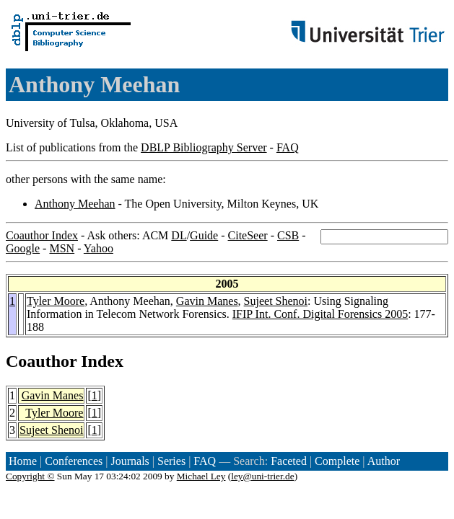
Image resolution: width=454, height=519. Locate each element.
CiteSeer (248, 235)
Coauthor (41, 361)
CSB (288, 235)
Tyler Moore (55, 301)
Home (23, 461)
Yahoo (98, 248)
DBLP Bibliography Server (204, 147)
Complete (337, 461)
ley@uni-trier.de (262, 476)
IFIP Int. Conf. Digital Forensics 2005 (320, 314)
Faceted (289, 461)
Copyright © (30, 476)
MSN (61, 248)
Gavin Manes (207, 301)
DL (178, 235)
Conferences (73, 461)
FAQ (287, 147)
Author (383, 461)
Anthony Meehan (75, 204)
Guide (204, 235)
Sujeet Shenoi (275, 301)
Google (23, 248)
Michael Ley (201, 476)
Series (171, 461)
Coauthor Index (42, 235)
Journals (129, 461)
